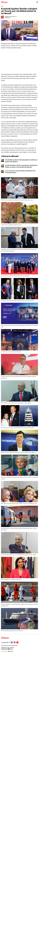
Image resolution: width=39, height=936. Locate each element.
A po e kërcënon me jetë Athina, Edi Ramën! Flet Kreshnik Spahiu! (20, 171)
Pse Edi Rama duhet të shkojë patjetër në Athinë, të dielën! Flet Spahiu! (21, 160)
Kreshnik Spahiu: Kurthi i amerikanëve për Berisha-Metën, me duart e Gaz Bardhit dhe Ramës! (21, 166)
